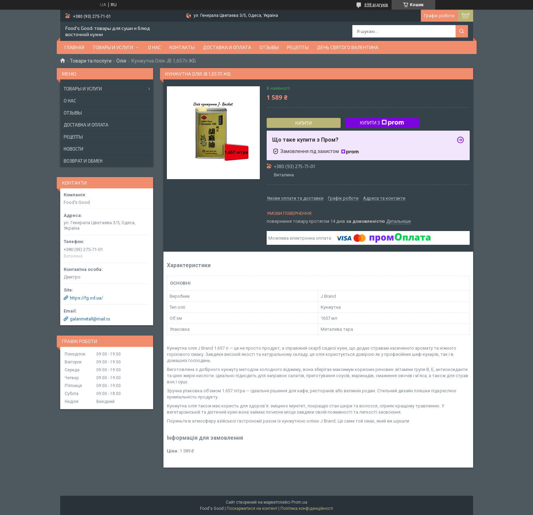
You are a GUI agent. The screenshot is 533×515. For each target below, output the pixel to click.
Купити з (382, 123)
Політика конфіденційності (306, 508)
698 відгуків (376, 4)
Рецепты (298, 47)
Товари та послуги (90, 61)
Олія (121, 61)
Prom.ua (299, 502)
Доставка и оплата (227, 47)
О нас (154, 47)
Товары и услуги (113, 47)
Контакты (182, 47)
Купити (303, 123)
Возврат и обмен (83, 161)
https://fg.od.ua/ (86, 297)
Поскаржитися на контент (252, 508)
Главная (74, 47)
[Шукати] (462, 31)
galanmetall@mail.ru (90, 318)
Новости (73, 149)
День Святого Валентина (348, 47)
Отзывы (269, 47)
